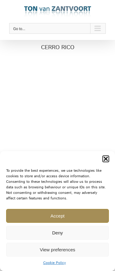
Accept (58, 215)
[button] (106, 159)
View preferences (57, 249)
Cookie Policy (54, 262)
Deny (57, 232)
